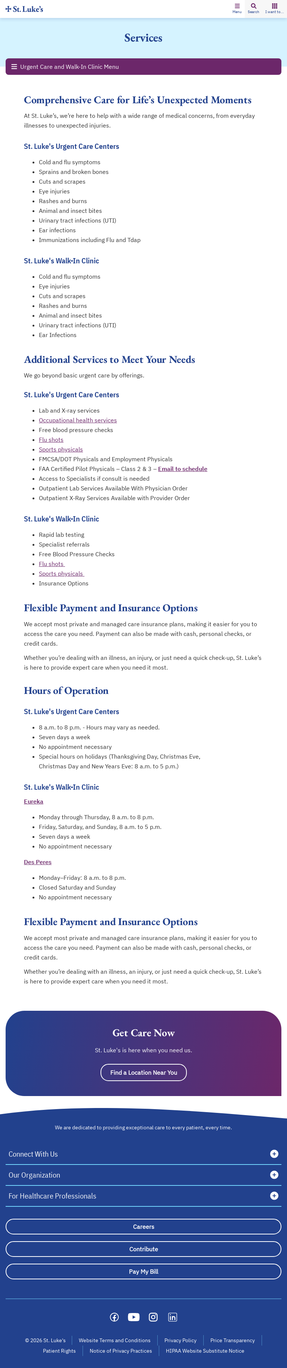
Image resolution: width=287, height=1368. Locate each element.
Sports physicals (61, 449)
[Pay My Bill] (143, 1271)
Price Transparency (232, 1340)
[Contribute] (143, 1249)
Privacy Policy (180, 1340)
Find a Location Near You (143, 1072)
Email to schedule (182, 468)
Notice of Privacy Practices (121, 1350)
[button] (237, 9)
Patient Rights (59, 1350)
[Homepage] (24, 9)
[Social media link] (114, 1317)
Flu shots (51, 439)
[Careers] (143, 1226)
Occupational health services (78, 420)
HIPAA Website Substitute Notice (205, 1350)
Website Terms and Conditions (115, 1340)
